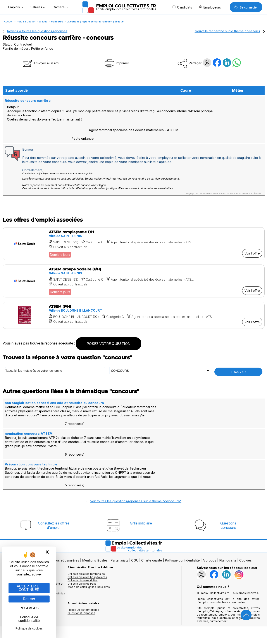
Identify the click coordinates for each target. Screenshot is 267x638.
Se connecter (246, 7)
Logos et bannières (64, 522)
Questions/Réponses (81, 574)
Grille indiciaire (141, 485)
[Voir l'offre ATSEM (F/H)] (133, 302)
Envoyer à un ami (40, 63)
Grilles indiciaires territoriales (86, 535)
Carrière (60, 7)
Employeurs (210, 7)
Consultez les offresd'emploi (53, 487)
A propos (209, 522)
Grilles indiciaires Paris (82, 545)
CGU (134, 522)
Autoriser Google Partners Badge (133, 627)
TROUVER (238, 359)
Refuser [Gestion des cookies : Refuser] (29, 599)
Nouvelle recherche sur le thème (227, 31)
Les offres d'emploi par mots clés (24, 538)
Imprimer (116, 63)
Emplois (15, 7)
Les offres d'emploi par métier (22, 535)
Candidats (182, 7)
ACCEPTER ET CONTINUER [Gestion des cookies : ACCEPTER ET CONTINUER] (29, 588)
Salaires (37, 7)
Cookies (245, 522)
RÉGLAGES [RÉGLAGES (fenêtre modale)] (29, 608)
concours (57, 21)
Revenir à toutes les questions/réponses (37, 31)
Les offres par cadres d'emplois (23, 542)
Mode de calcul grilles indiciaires (89, 548)
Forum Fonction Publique (32, 21)
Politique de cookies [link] (29, 628)
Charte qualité (151, 522)
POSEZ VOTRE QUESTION (108, 331)
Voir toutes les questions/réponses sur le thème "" (135, 463)
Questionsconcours (228, 487)
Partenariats (119, 522)
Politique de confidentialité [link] (29, 619)
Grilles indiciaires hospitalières (87, 538)
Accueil (8, 21)
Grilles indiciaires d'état (83, 542)
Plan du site (227, 522)
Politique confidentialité (182, 522)
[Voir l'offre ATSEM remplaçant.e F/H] (133, 231)
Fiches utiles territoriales (83, 571)
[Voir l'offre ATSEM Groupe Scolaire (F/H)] (133, 268)
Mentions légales (95, 522)
